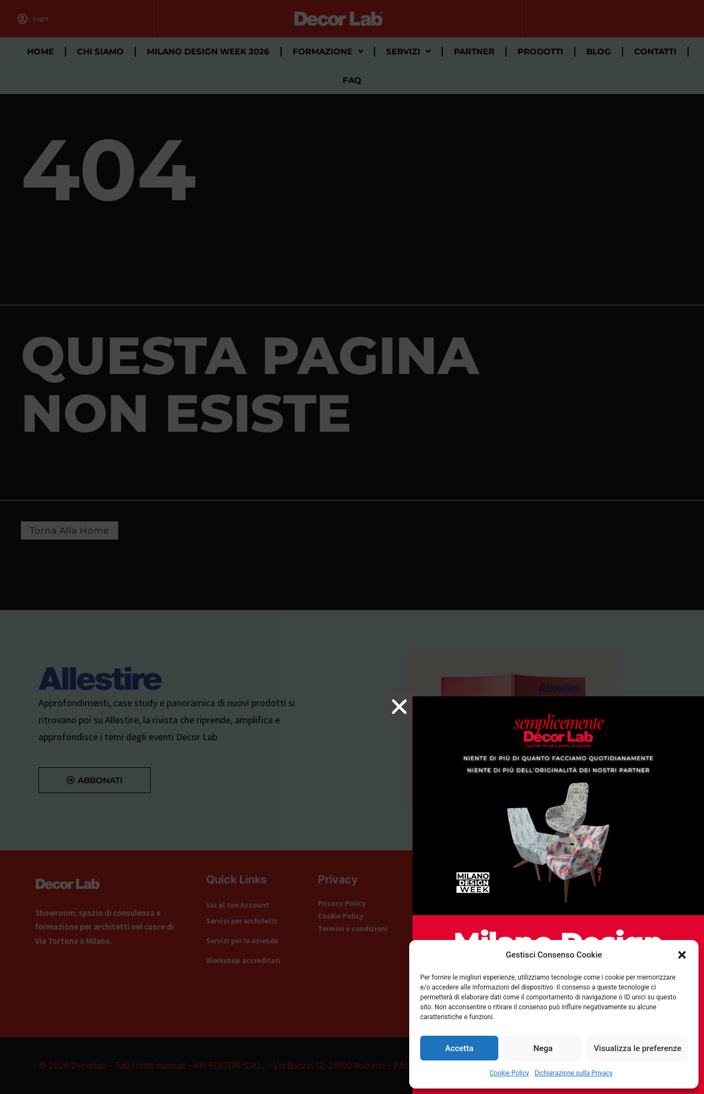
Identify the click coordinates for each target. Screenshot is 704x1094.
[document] (352, 547)
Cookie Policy (509, 1073)
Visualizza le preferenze (637, 1048)
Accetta (459, 1048)
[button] (682, 954)
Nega (543, 1048)
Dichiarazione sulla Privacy (574, 1073)
